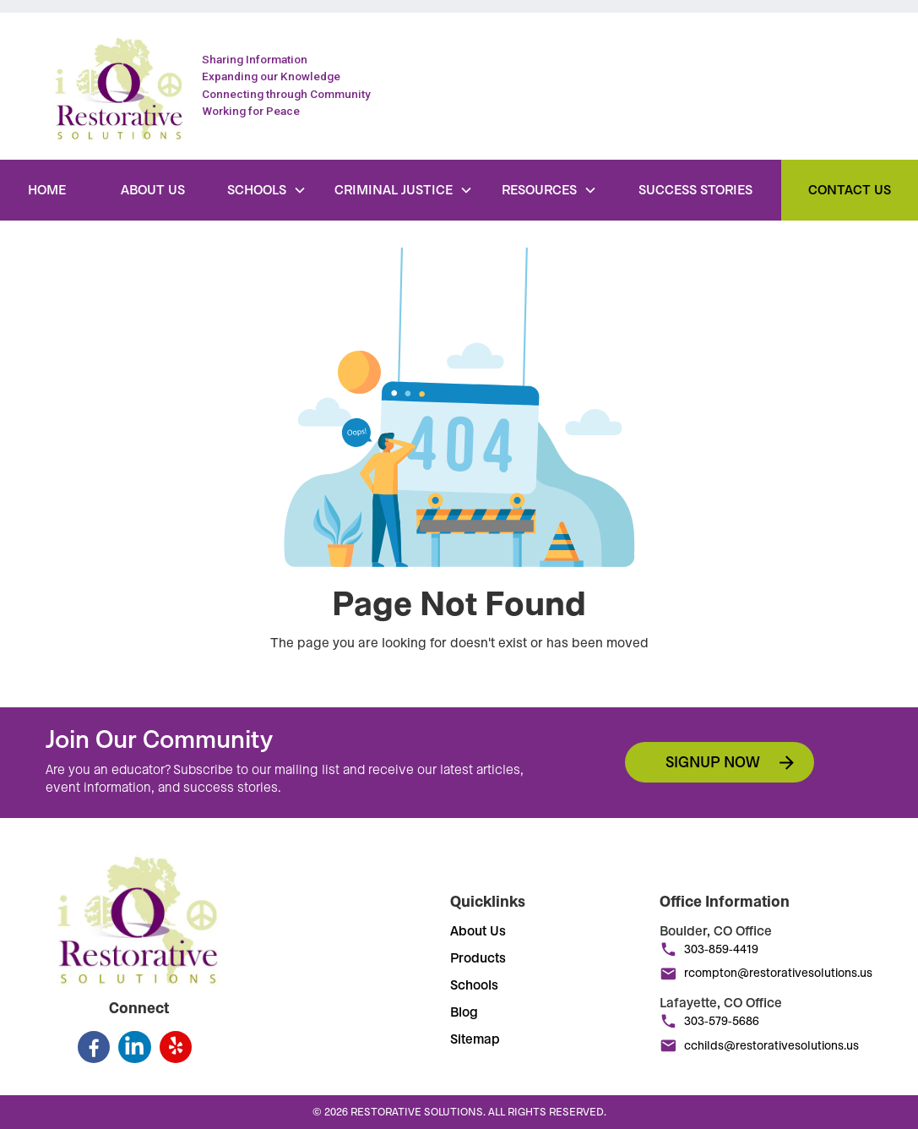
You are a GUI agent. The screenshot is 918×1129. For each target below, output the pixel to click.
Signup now (712, 762)
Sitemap (475, 1039)
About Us (153, 190)
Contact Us (849, 190)
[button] (267, 190)
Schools (474, 985)
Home (47, 190)
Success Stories (695, 190)
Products (478, 958)
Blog (464, 1012)
